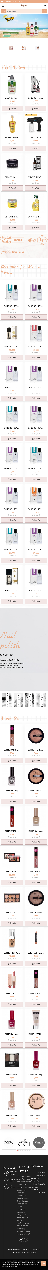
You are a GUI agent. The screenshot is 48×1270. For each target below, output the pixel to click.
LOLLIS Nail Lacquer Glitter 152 (12, 790)
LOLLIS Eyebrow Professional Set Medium (12, 1075)
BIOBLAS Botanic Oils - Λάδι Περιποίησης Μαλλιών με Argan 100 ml (12, 138)
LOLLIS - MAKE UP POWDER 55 (36, 1115)
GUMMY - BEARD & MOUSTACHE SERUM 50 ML (35, 177)
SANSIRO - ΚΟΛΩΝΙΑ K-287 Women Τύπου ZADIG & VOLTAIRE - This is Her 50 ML (36, 347)
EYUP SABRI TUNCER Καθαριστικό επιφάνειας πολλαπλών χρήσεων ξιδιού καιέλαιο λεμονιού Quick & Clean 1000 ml (35, 217)
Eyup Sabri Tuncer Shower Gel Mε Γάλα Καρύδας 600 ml (12, 98)
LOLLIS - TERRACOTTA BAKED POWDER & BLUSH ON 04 (36, 750)
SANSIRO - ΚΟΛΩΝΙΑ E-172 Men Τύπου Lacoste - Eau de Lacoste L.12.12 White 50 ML (12, 428)
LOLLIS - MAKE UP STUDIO (12, 872)
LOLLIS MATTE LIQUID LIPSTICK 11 (36, 872)
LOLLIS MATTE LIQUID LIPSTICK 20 (12, 750)
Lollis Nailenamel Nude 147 (12, 1115)
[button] (17, 1150)
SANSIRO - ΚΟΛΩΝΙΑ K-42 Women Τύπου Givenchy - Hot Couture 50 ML (12, 347)
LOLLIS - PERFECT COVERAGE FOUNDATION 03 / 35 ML (36, 1034)
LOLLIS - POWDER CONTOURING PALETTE (12, 912)
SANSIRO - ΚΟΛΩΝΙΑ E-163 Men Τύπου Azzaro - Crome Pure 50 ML (12, 550)
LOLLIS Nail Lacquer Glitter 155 (36, 1075)
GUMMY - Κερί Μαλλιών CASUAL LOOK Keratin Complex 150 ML (12, 177)
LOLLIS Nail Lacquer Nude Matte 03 (36, 831)
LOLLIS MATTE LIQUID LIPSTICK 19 (12, 831)
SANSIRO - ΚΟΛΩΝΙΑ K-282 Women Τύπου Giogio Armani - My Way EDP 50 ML (12, 509)
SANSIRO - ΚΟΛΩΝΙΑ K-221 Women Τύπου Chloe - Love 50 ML (36, 590)
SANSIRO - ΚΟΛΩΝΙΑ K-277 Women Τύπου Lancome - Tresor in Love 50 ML (12, 590)
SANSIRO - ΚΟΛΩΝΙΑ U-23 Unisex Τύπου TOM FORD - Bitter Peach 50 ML (36, 509)
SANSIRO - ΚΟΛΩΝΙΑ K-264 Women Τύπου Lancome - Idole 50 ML (36, 387)
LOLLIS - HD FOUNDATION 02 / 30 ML (12, 953)
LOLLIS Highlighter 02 (36, 912)
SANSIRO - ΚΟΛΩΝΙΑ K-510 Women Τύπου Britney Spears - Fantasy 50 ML (12, 468)
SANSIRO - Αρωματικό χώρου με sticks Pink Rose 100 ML (35, 98)
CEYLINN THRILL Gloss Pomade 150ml (12, 217)
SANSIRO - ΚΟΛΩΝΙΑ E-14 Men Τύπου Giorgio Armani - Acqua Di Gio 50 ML (36, 468)
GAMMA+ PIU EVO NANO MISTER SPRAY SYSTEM (35, 138)
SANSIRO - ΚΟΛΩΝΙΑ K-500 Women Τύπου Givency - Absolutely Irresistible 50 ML (36, 428)
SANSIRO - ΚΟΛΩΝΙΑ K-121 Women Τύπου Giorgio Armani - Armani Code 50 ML (36, 550)
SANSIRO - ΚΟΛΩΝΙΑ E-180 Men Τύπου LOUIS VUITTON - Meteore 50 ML (12, 306)
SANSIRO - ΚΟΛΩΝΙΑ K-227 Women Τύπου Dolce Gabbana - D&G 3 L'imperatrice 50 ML (36, 306)
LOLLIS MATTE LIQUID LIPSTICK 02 (36, 993)
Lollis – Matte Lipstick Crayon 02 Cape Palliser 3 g (36, 953)
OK (44, 1263)
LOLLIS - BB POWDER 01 (36, 790)
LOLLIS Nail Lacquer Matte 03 (12, 1034)
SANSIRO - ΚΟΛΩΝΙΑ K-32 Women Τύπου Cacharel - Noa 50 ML (12, 387)
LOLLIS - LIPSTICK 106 (12, 993)
